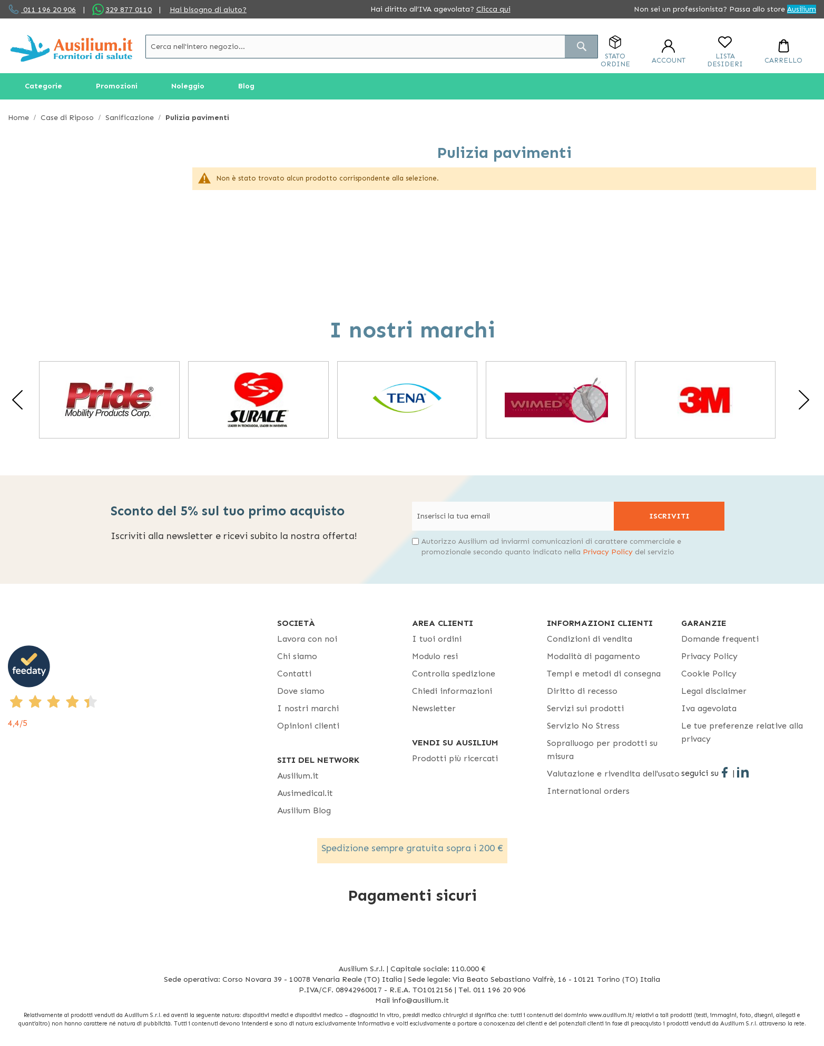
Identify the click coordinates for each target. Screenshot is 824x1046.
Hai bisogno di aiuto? (208, 9)
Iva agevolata (709, 708)
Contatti (294, 674)
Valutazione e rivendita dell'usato (613, 774)
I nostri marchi (308, 708)
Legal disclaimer (714, 691)
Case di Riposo (68, 117)
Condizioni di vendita (589, 639)
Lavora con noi (307, 639)
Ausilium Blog (304, 810)
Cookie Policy (709, 674)
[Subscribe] (669, 516)
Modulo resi (435, 656)
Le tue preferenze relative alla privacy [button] (742, 732)
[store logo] (71, 48)
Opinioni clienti (308, 726)
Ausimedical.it (305, 793)
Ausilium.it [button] (298, 776)
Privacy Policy (608, 551)
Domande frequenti (720, 639)
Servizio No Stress (583, 726)
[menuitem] (43, 86)
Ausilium (801, 9)
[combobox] (371, 46)
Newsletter (434, 708)
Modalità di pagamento (593, 656)
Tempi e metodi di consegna (604, 674)
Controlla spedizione (453, 674)
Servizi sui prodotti (585, 708)
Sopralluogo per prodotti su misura (602, 749)
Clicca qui (493, 9)
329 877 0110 (128, 9)
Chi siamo (297, 656)
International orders (588, 791)
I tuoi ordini (437, 639)
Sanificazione (130, 117)
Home (19, 117)
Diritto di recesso (582, 691)
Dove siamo (301, 691)
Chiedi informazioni (452, 691)
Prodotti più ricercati (455, 758)
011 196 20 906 (48, 9)
